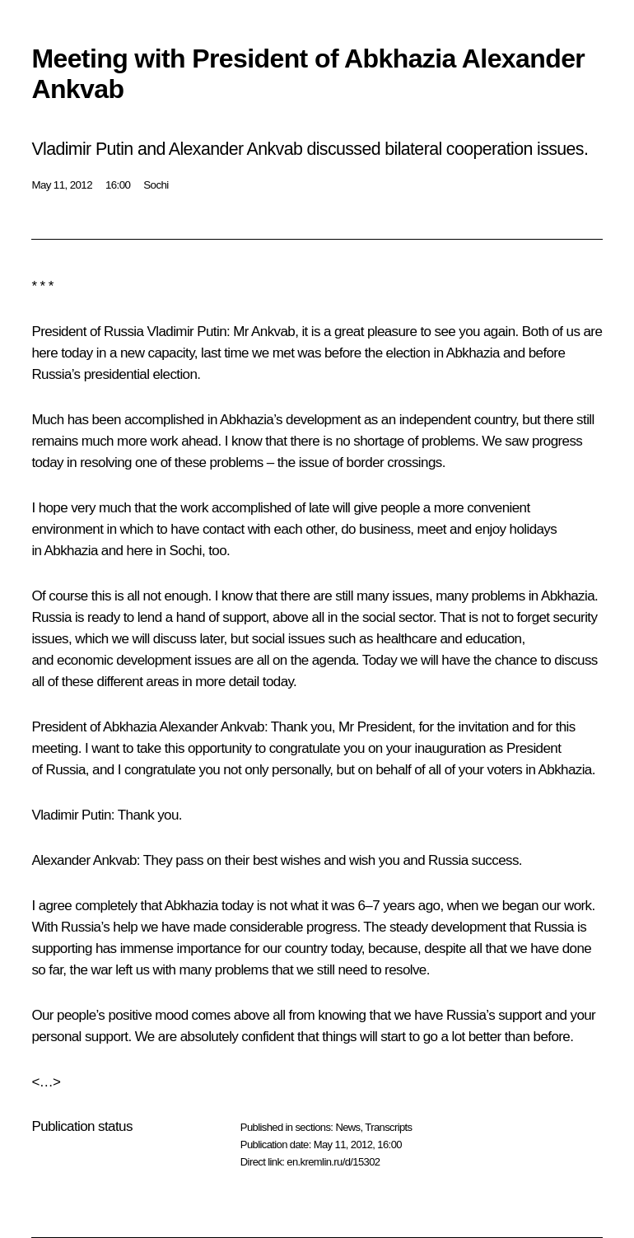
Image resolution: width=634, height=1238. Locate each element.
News (347, 1127)
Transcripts (388, 1127)
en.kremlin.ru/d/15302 (333, 1162)
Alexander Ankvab (211, 727)
